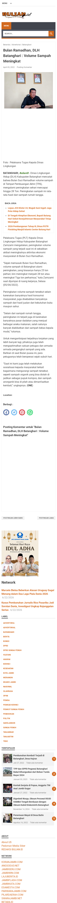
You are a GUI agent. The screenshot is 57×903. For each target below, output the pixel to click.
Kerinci (6, 664)
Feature (7, 655)
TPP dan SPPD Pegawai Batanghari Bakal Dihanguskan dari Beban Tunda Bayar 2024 (31, 772)
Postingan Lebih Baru (13, 518)
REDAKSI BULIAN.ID (12, 849)
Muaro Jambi (9, 682)
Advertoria (8, 623)
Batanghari (8, 632)
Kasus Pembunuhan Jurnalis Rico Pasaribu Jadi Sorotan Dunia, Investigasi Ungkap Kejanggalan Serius (28, 606)
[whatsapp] (30, 412)
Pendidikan (8, 714)
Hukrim (6, 659)
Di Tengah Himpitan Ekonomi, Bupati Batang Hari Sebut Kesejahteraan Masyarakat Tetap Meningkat (29, 218)
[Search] (25, 33)
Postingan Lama (46, 518)
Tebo (5, 741)
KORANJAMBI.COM (12, 862)
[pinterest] (22, 412)
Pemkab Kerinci (10, 705)
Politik (6, 718)
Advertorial (9, 628)
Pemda (6, 700)
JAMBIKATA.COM (11, 883)
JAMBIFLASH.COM (12, 880)
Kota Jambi (8, 673)
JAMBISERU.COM (11, 869)
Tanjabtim (8, 737)
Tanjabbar (8, 732)
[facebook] (6, 412)
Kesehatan (8, 668)
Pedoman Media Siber (13, 845)
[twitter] (14, 412)
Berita (6, 637)
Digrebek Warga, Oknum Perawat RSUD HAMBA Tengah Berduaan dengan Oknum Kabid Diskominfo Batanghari (32, 801)
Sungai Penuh (9, 728)
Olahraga (8, 691)
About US (7, 842)
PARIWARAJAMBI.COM (14, 891)
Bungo (6, 641)
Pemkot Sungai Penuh (13, 709)
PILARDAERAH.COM (12, 894)
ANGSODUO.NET (10, 865)
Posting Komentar (24, 67)
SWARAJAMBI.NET (12, 898)
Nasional (7, 687)
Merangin (8, 678)
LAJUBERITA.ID (10, 876)
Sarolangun (9, 723)
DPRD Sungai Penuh (12, 650)
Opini (5, 696)
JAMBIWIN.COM (10, 872)
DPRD (5, 646)
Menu (6, 26)
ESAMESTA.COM (11, 887)
